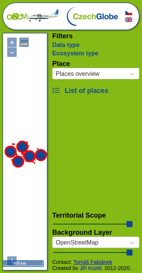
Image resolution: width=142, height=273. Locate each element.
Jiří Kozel (90, 268)
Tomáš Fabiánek (92, 262)
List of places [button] (80, 90)
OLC (32, 17)
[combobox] (55, 74)
